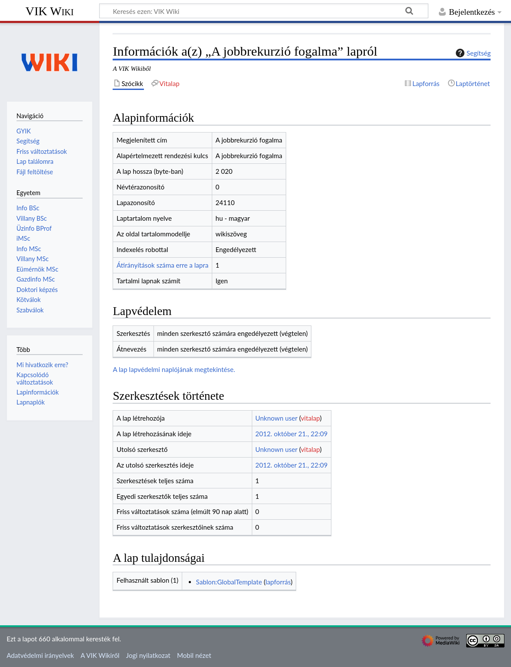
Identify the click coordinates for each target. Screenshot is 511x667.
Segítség (472, 53)
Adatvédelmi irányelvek (40, 655)
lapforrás (278, 582)
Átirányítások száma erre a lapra (162, 265)
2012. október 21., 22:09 (291, 434)
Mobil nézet (194, 655)
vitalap (310, 418)
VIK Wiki (50, 11)
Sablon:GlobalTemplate (229, 582)
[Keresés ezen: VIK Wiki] (264, 11)
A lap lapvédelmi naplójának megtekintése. (174, 369)
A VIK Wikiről (99, 655)
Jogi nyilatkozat (148, 655)
